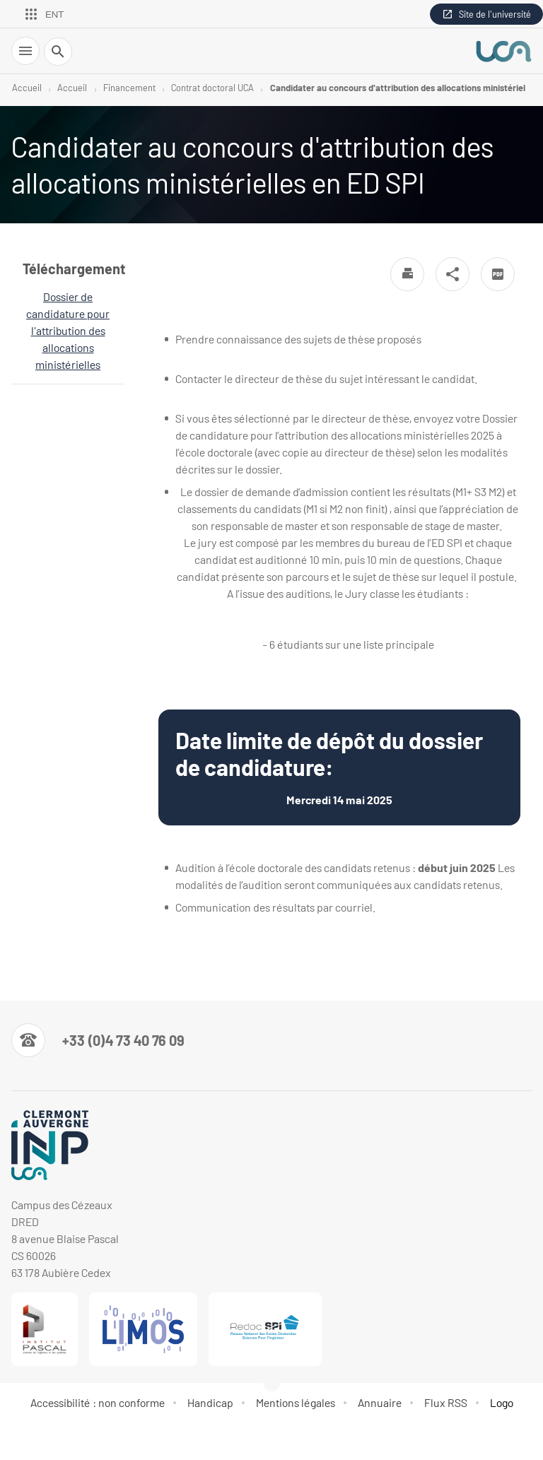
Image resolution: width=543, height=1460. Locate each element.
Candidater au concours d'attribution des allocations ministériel (397, 87)
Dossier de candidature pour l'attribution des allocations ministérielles (68, 330)
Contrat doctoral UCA (212, 87)
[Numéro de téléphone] (98, 1040)
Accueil (27, 87)
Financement (129, 87)
